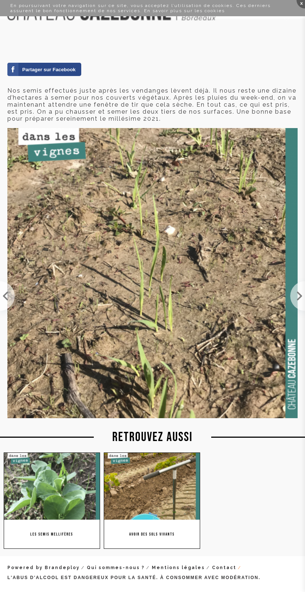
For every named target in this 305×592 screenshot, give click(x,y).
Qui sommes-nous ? (116, 567)
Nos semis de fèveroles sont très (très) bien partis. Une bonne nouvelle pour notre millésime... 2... (7, 296)
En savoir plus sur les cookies (184, 10)
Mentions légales (178, 567)
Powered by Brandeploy (43, 567)
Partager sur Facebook (48, 69)
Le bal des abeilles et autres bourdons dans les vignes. (297, 296)
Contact (224, 567)
